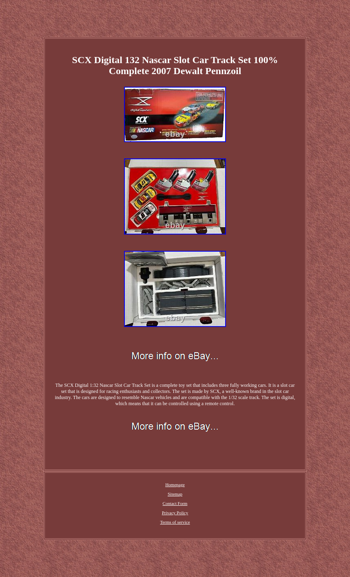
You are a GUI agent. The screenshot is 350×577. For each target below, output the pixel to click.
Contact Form (175, 503)
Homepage (175, 484)
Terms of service (175, 522)
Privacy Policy (175, 512)
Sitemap (175, 493)
